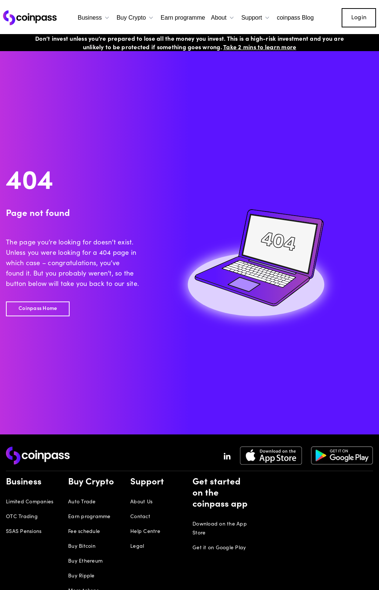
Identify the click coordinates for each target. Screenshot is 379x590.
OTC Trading (22, 517)
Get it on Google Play (219, 548)
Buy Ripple (81, 576)
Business (94, 17)
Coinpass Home (38, 308)
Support (256, 17)
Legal (137, 546)
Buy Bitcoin (81, 546)
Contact (140, 517)
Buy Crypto (136, 17)
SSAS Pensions (23, 531)
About (223, 17)
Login (358, 18)
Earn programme (183, 17)
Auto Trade (82, 502)
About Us (141, 502)
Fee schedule (84, 531)
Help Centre (145, 531)
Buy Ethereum (85, 561)
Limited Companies (29, 502)
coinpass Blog (295, 17)
